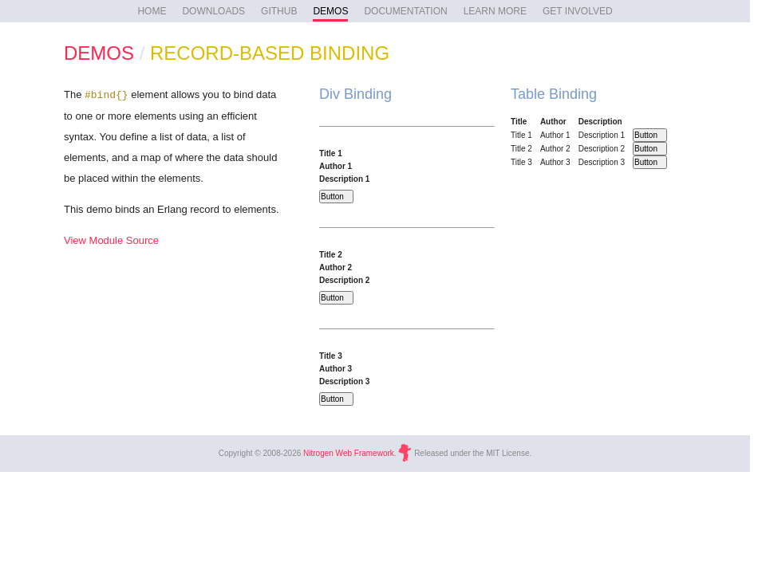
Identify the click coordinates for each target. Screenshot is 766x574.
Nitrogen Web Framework (348, 453)
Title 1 (330, 153)
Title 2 (330, 254)
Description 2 (344, 280)
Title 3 (330, 356)
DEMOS (330, 11)
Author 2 (335, 267)
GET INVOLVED (578, 11)
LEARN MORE (495, 11)
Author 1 (335, 166)
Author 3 (335, 368)
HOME (151, 11)
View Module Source (111, 240)
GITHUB (279, 11)
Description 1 (344, 179)
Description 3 (344, 381)
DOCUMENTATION (405, 11)
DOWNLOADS (213, 11)
